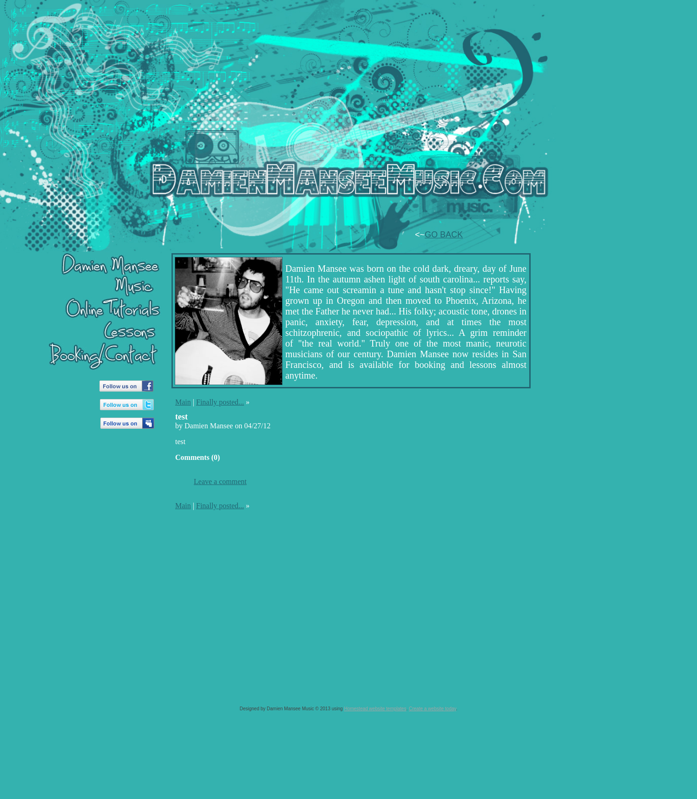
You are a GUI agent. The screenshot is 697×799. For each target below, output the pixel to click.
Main (183, 402)
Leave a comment (220, 481)
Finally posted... (220, 402)
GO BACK (444, 234)
